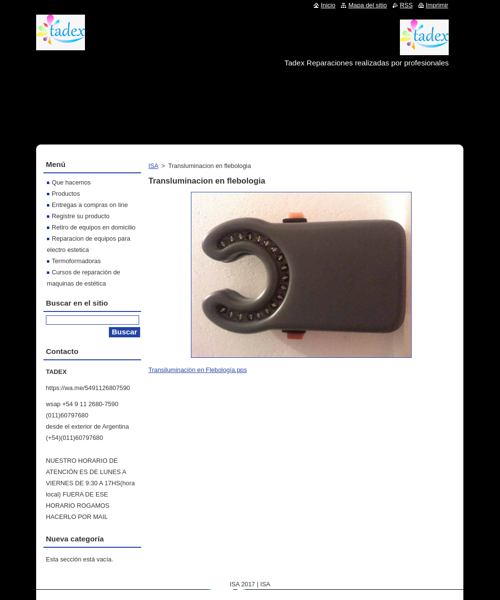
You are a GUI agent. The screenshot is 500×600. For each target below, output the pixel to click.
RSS (406, 5)
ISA (153, 165)
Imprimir (437, 5)
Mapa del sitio (367, 5)
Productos (66, 193)
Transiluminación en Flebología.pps (197, 369)
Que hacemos (71, 182)
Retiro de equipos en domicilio (93, 227)
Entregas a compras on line (90, 204)
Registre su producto (80, 216)
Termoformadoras (76, 261)
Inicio (328, 5)
